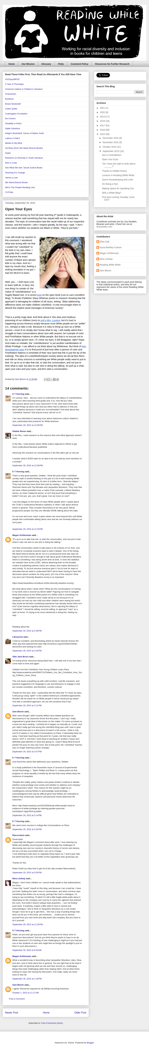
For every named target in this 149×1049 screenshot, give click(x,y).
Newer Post (11, 1012)
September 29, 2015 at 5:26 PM (26, 829)
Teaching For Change (15, 172)
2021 (103, 108)
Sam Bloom (18, 711)
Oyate (8, 153)
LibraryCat (17, 637)
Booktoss (9, 99)
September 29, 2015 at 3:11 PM (26, 705)
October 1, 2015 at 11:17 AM (25, 992)
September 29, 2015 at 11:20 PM (27, 924)
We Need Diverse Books (16, 182)
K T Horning (18, 394)
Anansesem (10, 94)
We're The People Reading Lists (20, 187)
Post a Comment (17, 999)
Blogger (90, 1042)
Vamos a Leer (11, 177)
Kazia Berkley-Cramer (111, 247)
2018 (103, 121)
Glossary (46, 64)
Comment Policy (79, 64)
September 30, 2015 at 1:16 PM (26, 979)
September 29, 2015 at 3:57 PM (26, 751)
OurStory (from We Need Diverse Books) (24, 148)
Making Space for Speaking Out (118, 188)
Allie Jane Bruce (20, 656)
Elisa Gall (104, 241)
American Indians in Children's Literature (24, 89)
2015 (103, 134)
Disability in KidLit (13, 123)
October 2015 (110, 147)
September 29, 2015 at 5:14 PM (26, 815)
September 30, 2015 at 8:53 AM (26, 950)
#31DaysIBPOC (12, 79)
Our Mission (28, 64)
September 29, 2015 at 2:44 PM (26, 650)
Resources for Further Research (112, 64)
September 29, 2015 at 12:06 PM (27, 425)
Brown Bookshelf (13, 104)
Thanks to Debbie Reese (114, 171)
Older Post (80, 1012)
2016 (103, 130)
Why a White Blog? (111, 192)
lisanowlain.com (104, 226)
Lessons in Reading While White (118, 175)
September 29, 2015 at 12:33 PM (27, 529)
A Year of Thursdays (14, 84)
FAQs (61, 64)
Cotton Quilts (11, 108)
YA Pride (9, 192)
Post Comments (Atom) (52, 1023)
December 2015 (111, 138)
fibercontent (18, 835)
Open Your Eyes (110, 159)
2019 (103, 116)
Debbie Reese (19, 431)
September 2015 (111, 151)
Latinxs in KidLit (12, 138)
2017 (103, 125)
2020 (103, 112)
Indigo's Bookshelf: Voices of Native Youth (24, 133)
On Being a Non (110, 184)
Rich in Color (11, 163)
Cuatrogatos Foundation (16, 113)
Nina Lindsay (18, 878)
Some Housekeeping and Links (117, 179)
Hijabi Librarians (12, 128)
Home (11, 64)
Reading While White (110, 264)
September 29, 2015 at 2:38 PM (26, 631)
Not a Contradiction (111, 155)
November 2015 (111, 142)
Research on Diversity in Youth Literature (24, 158)
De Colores (10, 118)
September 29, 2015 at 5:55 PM (26, 872)
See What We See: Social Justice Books (23, 167)
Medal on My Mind (13, 143)
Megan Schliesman (21, 535)
